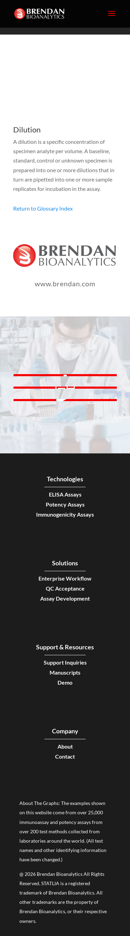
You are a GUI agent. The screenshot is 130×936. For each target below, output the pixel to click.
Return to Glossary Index (43, 208)
